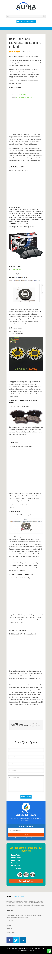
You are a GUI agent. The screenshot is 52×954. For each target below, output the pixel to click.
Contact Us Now (26, 881)
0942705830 (22, 95)
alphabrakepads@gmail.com (27, 21)
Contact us (9, 928)
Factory (8, 925)
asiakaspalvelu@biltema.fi (24, 97)
